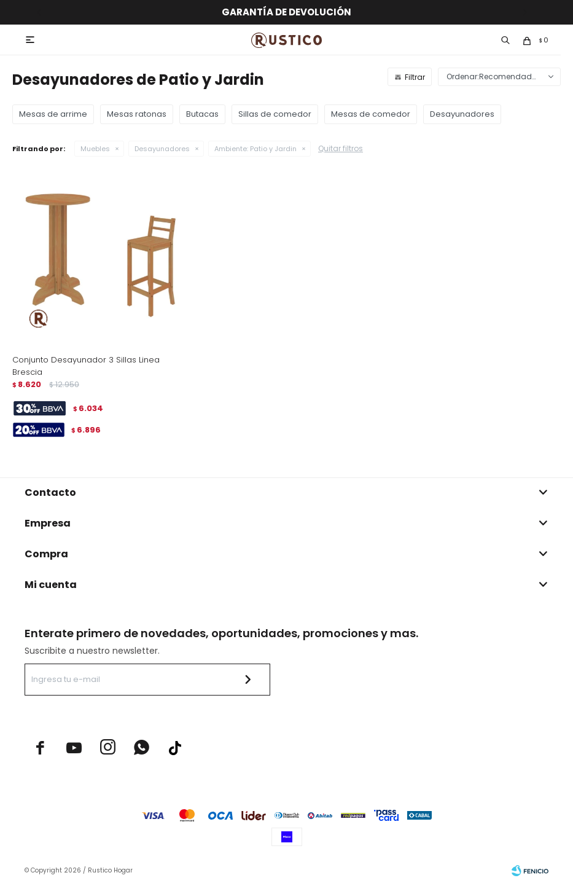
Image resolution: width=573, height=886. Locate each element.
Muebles (95, 149)
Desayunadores (162, 149)
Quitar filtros (340, 148)
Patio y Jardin (255, 149)
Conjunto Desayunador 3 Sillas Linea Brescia (86, 366)
